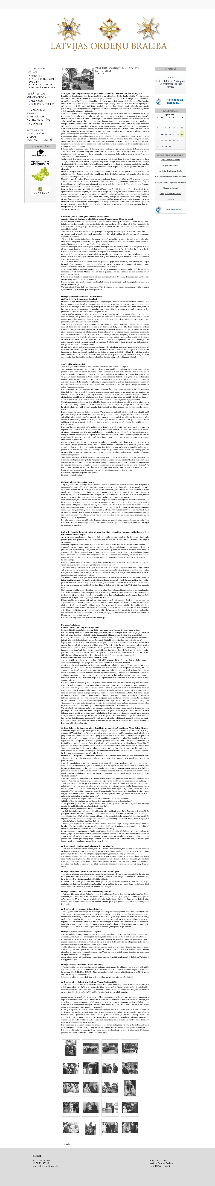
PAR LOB (32, 71)
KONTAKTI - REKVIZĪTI (41, 139)
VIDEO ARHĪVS (35, 133)
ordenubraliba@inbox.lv (45, 1166)
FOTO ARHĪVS (35, 130)
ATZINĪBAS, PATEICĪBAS (42, 104)
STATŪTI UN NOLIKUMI (41, 79)
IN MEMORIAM (36, 110)
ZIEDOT (31, 136)
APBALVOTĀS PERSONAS (42, 87)
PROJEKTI (33, 113)
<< (157, 115)
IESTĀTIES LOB (36, 93)
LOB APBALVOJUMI (38, 96)
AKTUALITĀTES (36, 68)
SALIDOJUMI (35, 124)
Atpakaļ (67, 1144)
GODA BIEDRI (36, 101)
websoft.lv (167, 1166)
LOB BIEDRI (35, 81)
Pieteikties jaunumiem (173, 209)
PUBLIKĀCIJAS (35, 116)
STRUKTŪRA (35, 76)
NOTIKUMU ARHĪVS (38, 119)
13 (157, 134)
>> (182, 115)
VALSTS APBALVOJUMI (41, 84)
